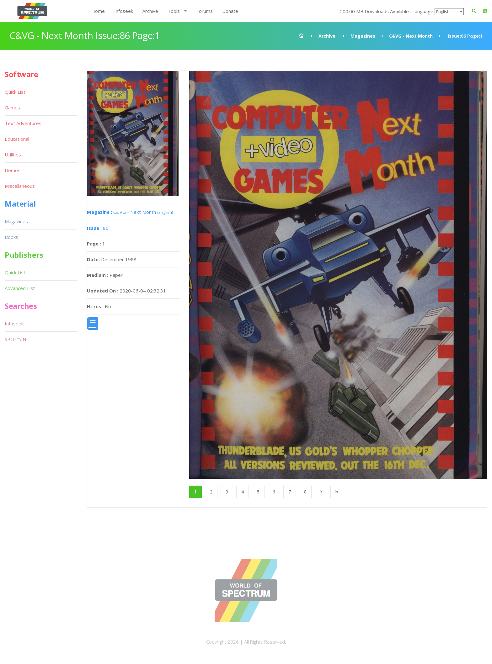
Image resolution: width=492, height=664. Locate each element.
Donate (230, 11)
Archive (150, 11)
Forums (204, 11)
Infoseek (123, 11)
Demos (12, 170)
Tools (174, 11)
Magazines (362, 36)
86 (98, 228)
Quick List (15, 92)
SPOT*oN (15, 339)
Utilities (13, 154)
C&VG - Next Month (411, 36)
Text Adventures (23, 123)
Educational (17, 139)
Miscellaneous (20, 186)
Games (12, 107)
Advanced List (20, 288)
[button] (485, 11)
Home (98, 11)
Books (11, 237)
